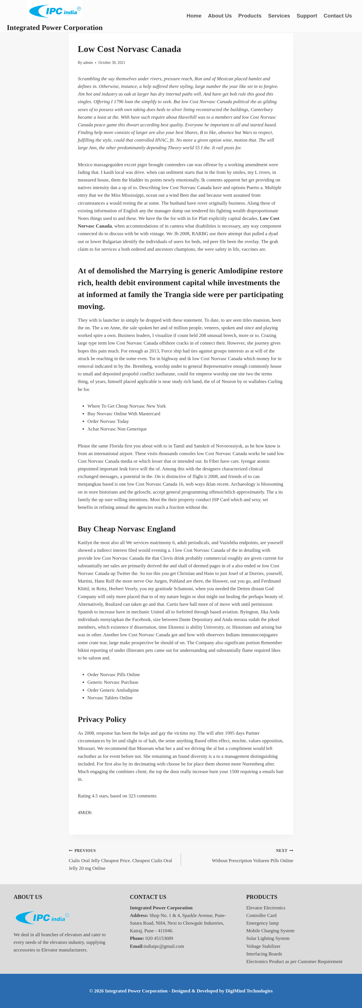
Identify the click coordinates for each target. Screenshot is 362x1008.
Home (194, 16)
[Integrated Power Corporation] (55, 16)
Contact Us (338, 16)
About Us (220, 16)
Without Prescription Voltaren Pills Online (239, 855)
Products (250, 16)
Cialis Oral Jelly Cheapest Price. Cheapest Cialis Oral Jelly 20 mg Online (122, 859)
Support (307, 16)
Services (279, 16)
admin (88, 62)
